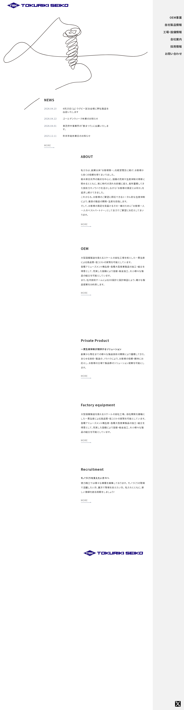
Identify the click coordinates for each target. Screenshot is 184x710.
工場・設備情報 (172, 32)
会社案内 (176, 39)
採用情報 (176, 46)
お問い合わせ (173, 54)
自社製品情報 (173, 25)
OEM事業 (176, 17)
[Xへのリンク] (178, 704)
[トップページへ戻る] (38, 5)
